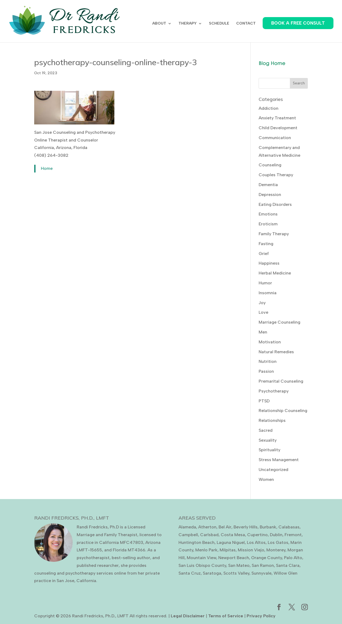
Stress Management (279, 459)
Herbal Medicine (275, 273)
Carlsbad (209, 534)
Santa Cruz (189, 573)
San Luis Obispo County (202, 565)
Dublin (276, 534)
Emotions (268, 214)
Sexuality (268, 440)
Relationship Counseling (283, 410)
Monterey (275, 549)
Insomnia (268, 292)
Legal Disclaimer (188, 615)
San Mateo (239, 565)
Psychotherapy (274, 391)
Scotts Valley (236, 573)
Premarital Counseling (281, 381)
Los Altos (256, 542)
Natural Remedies (276, 351)
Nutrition (268, 361)
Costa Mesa (233, 534)
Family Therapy (274, 233)
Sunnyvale (261, 573)
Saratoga (212, 573)
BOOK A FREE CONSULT (298, 23)
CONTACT (246, 24)
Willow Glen (285, 573)
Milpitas (228, 549)
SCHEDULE (219, 24)
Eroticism (268, 223)
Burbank (268, 526)
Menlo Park (206, 549)
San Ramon (263, 565)
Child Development (278, 127)
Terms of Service (225, 615)
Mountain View (201, 557)
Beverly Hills (246, 526)
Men (263, 332)
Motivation (270, 341)
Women (266, 479)
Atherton (207, 526)
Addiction (268, 108)
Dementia (268, 184)
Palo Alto (293, 557)
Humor (265, 282)
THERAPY (187, 24)
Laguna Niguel (231, 542)
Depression (270, 194)
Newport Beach (233, 557)
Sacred (266, 430)
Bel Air (225, 526)
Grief (264, 253)
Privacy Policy (261, 615)
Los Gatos (278, 542)
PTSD (264, 400)
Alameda (187, 526)
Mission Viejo (251, 549)
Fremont (293, 534)
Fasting (266, 243)
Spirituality (269, 449)
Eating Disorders (275, 204)
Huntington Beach (196, 542)
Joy (262, 302)
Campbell (188, 534)
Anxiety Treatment (277, 117)
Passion (266, 371)
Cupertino (257, 534)
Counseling (270, 164)
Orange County (266, 557)
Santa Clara (288, 565)
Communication (275, 137)
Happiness (269, 263)
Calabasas (289, 526)
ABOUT (159, 24)
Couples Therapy (276, 174)
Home (47, 168)
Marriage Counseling (279, 322)
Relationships (272, 420)
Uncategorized (273, 469)
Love (263, 312)
